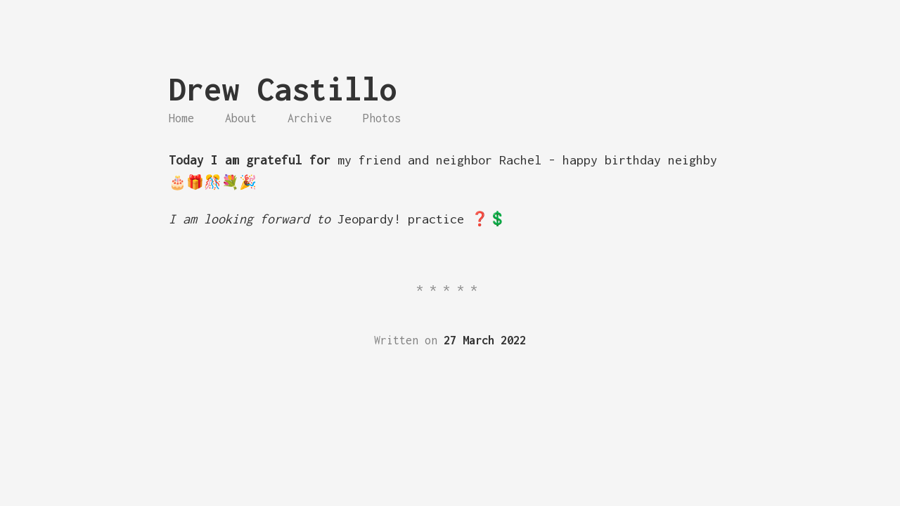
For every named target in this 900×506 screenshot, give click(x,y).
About (241, 118)
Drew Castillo (283, 89)
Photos (382, 118)
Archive (310, 118)
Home (181, 118)
